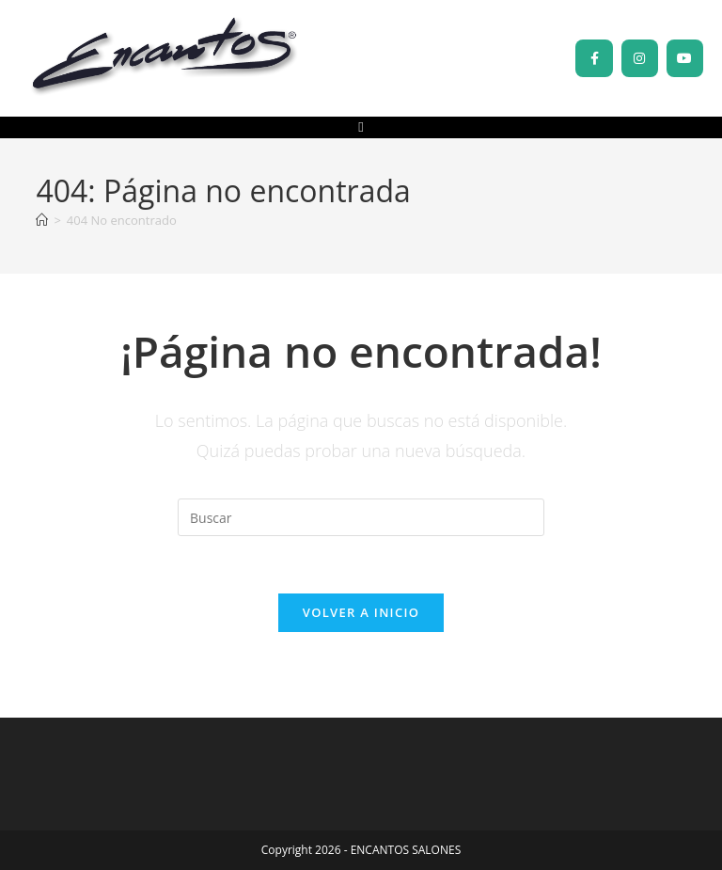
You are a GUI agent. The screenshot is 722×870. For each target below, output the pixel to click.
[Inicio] (42, 220)
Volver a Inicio (361, 612)
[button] (361, 127)
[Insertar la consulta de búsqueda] (361, 517)
